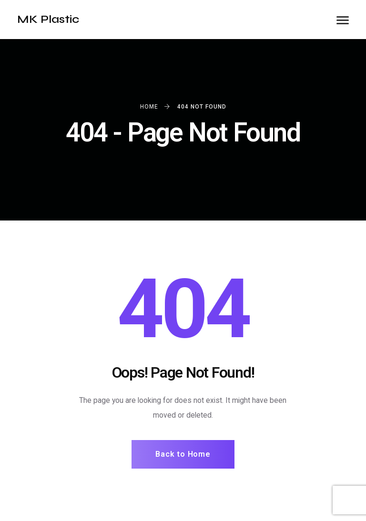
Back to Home (183, 454)
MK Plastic (48, 19)
